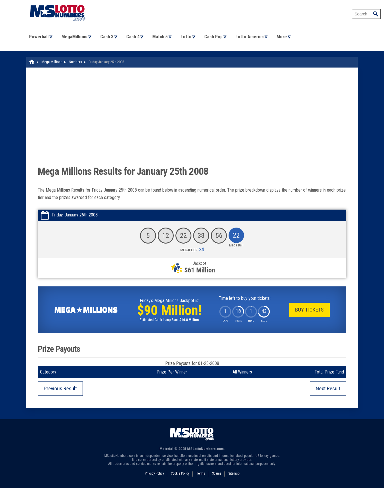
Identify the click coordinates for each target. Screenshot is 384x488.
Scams (216, 473)
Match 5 (160, 36)
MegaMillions (74, 36)
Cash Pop (213, 36)
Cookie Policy (180, 473)
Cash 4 (132, 36)
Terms (200, 473)
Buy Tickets (309, 309)
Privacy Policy (154, 473)
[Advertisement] (192, 122)
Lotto (186, 36)
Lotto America (249, 36)
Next (328, 388)
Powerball (39, 36)
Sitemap (233, 473)
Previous (60, 388)
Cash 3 (106, 36)
